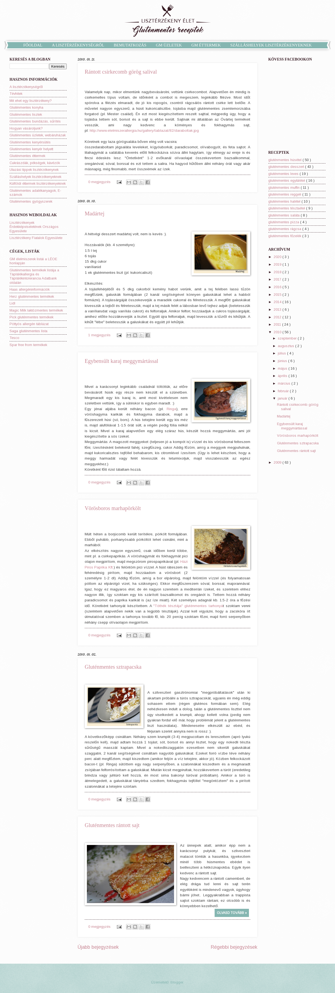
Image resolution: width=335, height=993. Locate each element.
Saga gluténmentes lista (28, 331)
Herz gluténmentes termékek (32, 296)
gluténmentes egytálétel (287, 180)
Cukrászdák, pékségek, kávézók (35, 163)
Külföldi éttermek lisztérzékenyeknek (38, 183)
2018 (278, 272)
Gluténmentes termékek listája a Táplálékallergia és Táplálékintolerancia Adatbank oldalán (34, 276)
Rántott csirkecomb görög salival (121, 72)
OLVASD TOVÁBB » (232, 913)
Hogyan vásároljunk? (26, 128)
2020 (278, 257)
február (284, 391)
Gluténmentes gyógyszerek (31, 201)
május (283, 368)
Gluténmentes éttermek (27, 156)
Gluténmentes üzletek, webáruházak (38, 135)
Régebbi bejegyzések (234, 947)
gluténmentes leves (284, 174)
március (284, 383)
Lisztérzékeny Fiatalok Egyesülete (36, 238)
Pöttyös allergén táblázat (29, 324)
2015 (278, 295)
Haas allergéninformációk (30, 289)
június (283, 361)
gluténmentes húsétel (285, 160)
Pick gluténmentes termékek (31, 317)
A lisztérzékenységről (26, 87)
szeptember (288, 338)
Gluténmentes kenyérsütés (30, 142)
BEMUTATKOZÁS (130, 45)
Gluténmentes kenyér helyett (31, 149)
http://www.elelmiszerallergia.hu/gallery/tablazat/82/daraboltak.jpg (144, 130)
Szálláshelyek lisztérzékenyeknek (35, 177)
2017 (278, 279)
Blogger (176, 982)
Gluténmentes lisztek (26, 114)
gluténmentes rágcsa (285, 229)
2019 (278, 264)
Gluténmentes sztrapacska (113, 667)
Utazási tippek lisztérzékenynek (34, 170)
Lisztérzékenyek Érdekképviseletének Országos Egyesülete (34, 227)
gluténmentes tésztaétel (287, 208)
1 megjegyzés (100, 335)
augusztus (286, 346)
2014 (278, 302)
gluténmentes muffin (284, 188)
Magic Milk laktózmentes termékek (36, 310)
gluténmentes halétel (285, 201)
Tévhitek (16, 94)
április (283, 376)
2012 (278, 317)
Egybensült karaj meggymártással (121, 361)
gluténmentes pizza (284, 222)
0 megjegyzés (100, 182)
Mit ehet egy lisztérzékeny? (31, 101)
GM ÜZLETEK (169, 45)
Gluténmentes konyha (26, 107)
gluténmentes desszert (286, 167)
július (282, 353)
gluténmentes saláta (284, 215)
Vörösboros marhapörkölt (113, 508)
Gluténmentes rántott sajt (112, 825)
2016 (278, 287)
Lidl (12, 303)
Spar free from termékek (28, 345)
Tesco (14, 338)
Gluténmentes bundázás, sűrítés (35, 121)
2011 (278, 324)
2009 (278, 462)
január (283, 398)
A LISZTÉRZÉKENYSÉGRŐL (78, 45)
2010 (278, 332)
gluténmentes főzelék (285, 236)
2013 (278, 309)
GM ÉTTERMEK (206, 45)
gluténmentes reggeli (285, 194)
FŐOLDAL (32, 45)
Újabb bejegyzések (98, 947)
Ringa (171, 409)
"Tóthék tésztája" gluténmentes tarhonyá (188, 606)
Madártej (94, 213)
